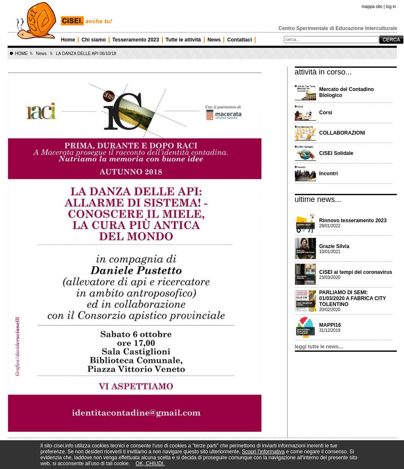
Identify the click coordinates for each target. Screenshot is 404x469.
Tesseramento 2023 (135, 40)
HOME (21, 53)
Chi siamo (94, 40)
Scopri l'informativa (263, 452)
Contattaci (239, 40)
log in (391, 6)
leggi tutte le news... (319, 347)
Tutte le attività (183, 40)
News (213, 40)
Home (68, 40)
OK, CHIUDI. (150, 463)
